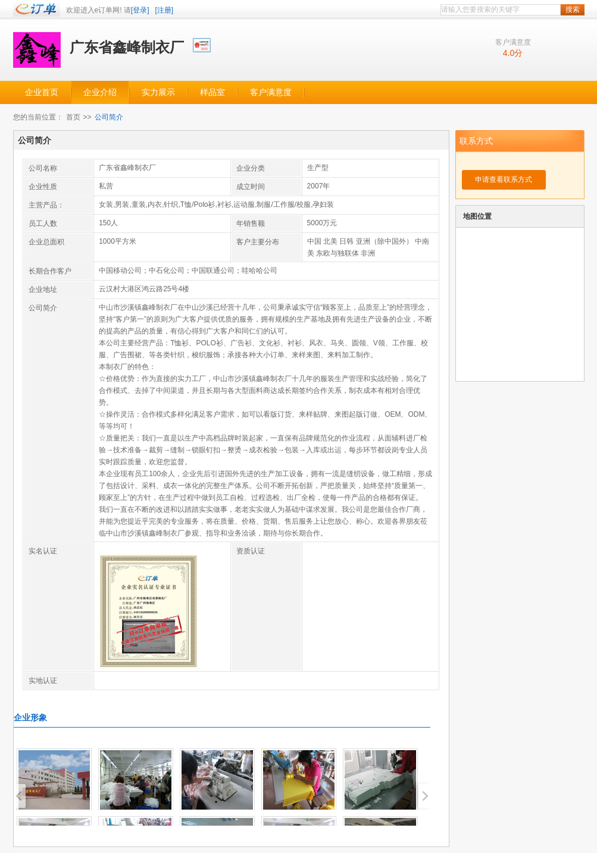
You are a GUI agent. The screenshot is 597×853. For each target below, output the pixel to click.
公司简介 (109, 117)
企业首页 (41, 92)
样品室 (212, 92)
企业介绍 (100, 92)
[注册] (164, 10)
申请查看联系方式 (503, 179)
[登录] (140, 10)
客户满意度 (271, 92)
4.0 (508, 53)
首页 (73, 117)
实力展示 (158, 92)
